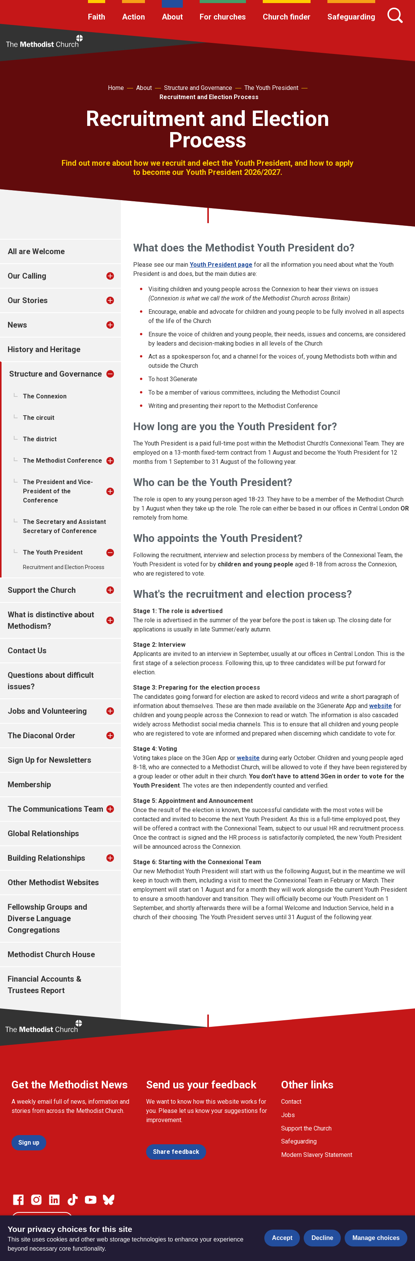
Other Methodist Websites (53, 882)
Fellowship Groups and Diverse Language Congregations (47, 918)
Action (133, 16)
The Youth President (271, 87)
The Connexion (45, 396)
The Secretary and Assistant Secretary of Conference (64, 526)
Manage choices (376, 1238)
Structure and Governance (198, 87)
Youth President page (221, 264)
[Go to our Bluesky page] (109, 1200)
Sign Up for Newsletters (49, 760)
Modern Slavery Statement (316, 1154)
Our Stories (28, 300)
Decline (322, 1238)
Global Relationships (43, 833)
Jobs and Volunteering (47, 711)
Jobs (288, 1115)
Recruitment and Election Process (209, 97)
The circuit (38, 417)
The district (40, 439)
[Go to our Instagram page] (36, 1200)
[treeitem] (118, 276)
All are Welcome (36, 251)
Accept (282, 1238)
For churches (223, 16)
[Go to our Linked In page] (54, 1200)
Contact (291, 1101)
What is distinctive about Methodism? (51, 620)
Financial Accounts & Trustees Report (44, 984)
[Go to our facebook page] (18, 1200)
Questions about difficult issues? (51, 680)
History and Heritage (44, 349)
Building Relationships (46, 858)
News (17, 325)
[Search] (395, 15)
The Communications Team (55, 809)
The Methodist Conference (62, 460)
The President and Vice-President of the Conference (58, 491)
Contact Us (27, 650)
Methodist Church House (51, 954)
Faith (96, 16)
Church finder (287, 16)
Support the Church (42, 590)
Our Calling (27, 276)
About (172, 16)
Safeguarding (351, 16)
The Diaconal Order (41, 735)
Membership (29, 784)
